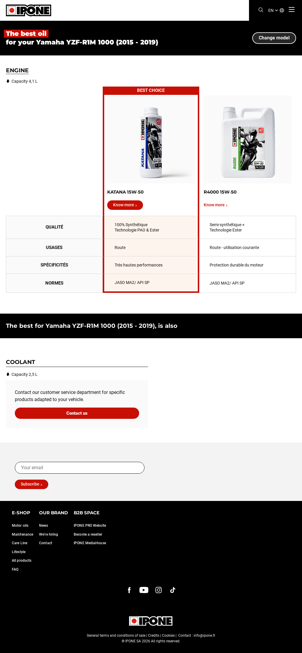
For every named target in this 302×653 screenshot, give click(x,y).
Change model (274, 38)
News (43, 525)
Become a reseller (88, 534)
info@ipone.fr (204, 635)
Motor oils (20, 525)
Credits (153, 635)
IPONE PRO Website (90, 525)
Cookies (168, 635)
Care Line (19, 543)
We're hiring (48, 534)
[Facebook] (129, 590)
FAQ (15, 569)
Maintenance (22, 534)
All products (21, 560)
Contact (45, 543)
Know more (123, 204)
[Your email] (79, 468)
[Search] (260, 10)
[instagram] (158, 590)
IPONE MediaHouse (90, 543)
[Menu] (292, 9)
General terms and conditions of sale (116, 635)
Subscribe (30, 484)
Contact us (77, 413)
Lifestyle (18, 552)
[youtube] (143, 590)
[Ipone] (28, 10)
